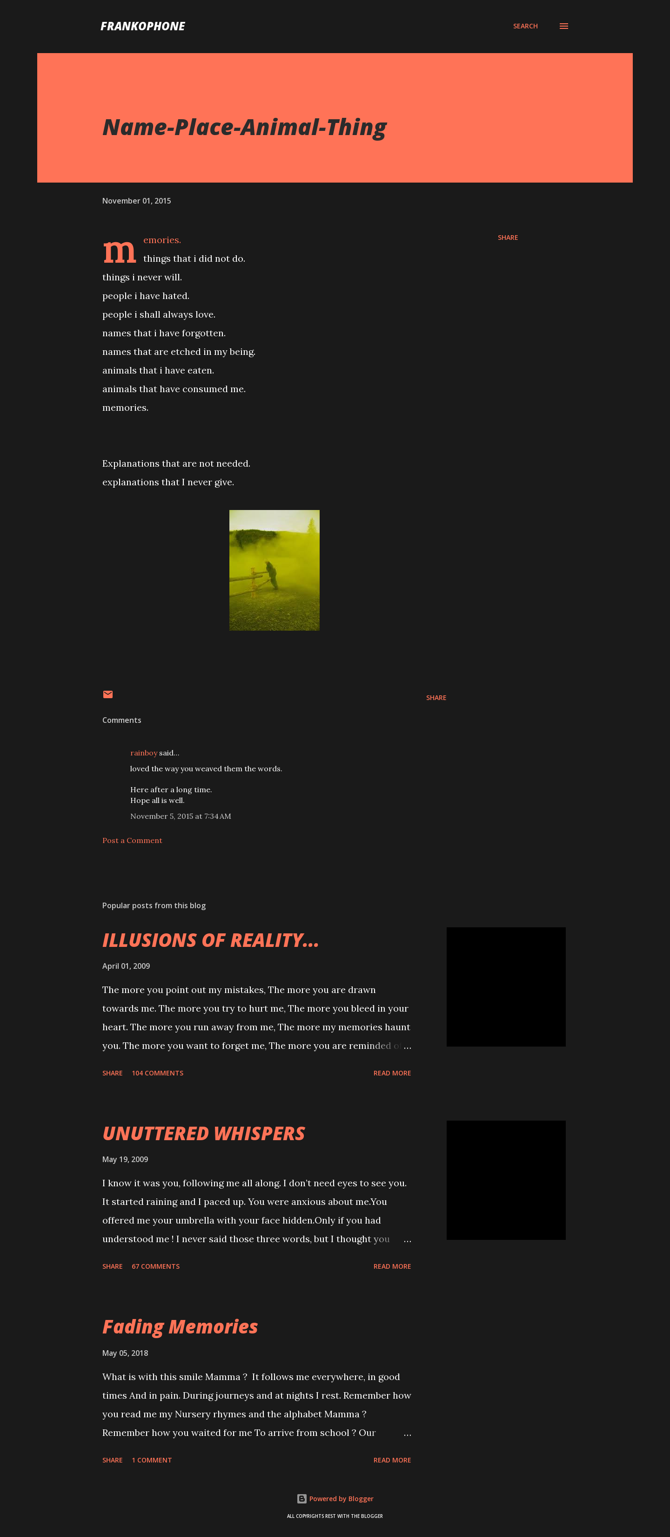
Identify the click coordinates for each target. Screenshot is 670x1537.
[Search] (525, 26)
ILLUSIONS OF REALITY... (211, 939)
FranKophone (142, 26)
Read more (392, 1072)
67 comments (156, 1266)
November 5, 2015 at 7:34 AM (180, 816)
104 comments (157, 1072)
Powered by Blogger (335, 1498)
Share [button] (508, 237)
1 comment (152, 1459)
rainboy (143, 752)
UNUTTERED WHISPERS (203, 1133)
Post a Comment (132, 840)
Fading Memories (180, 1326)
